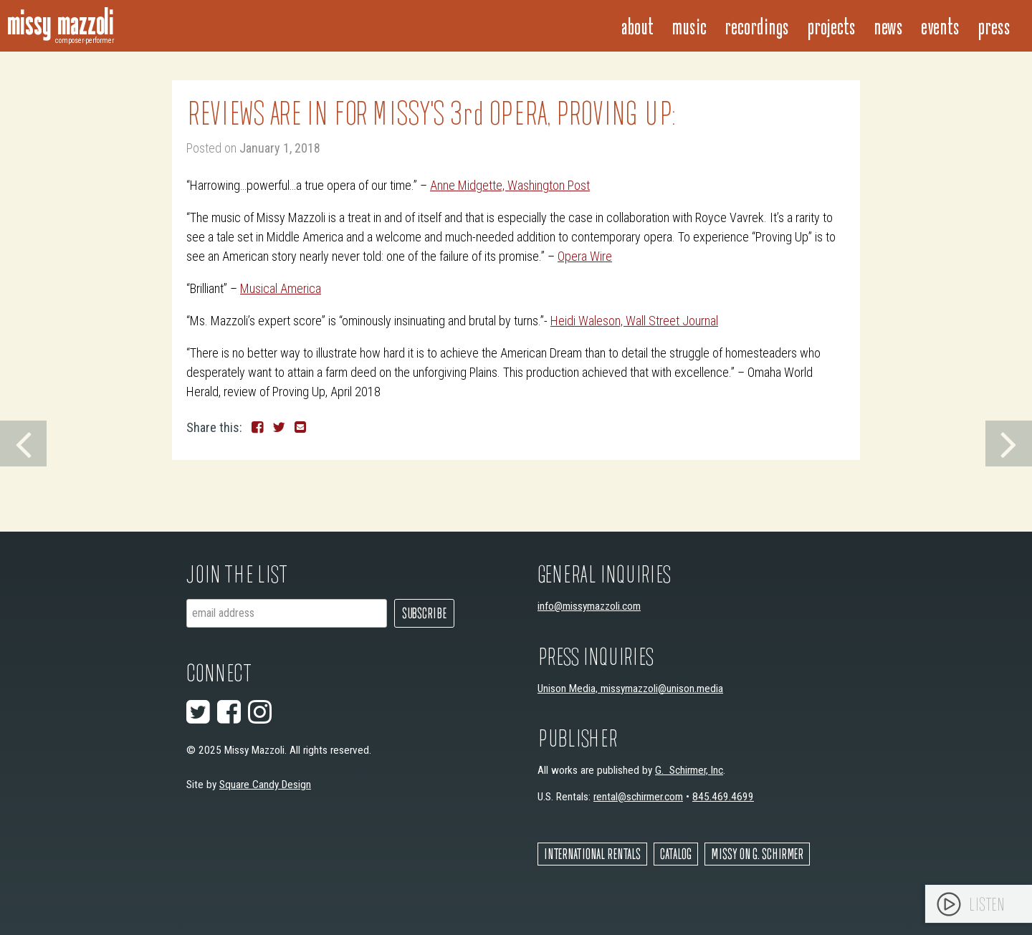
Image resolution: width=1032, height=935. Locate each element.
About (637, 25)
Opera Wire (585, 256)
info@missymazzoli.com (589, 606)
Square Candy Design (265, 784)
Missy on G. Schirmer (757, 854)
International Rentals (592, 854)
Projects (831, 25)
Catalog (676, 854)
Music (689, 25)
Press (994, 25)
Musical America (280, 288)
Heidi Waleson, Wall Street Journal (634, 320)
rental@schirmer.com (638, 796)
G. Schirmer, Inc (689, 770)
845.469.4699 (723, 796)
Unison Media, (569, 688)
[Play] (949, 904)
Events (940, 25)
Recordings (757, 25)
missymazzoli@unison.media (662, 688)
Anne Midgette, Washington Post (510, 185)
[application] (978, 904)
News (888, 25)
